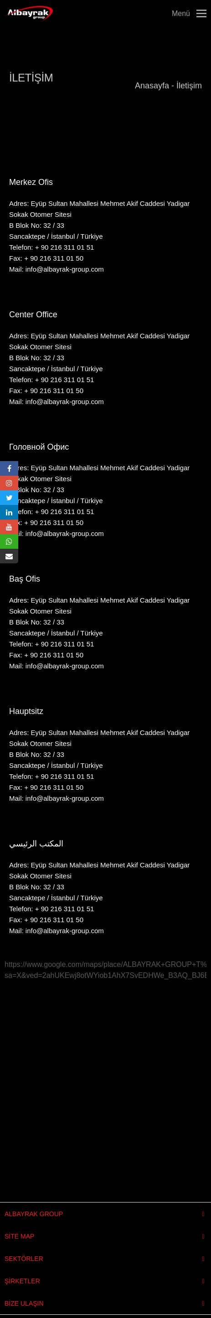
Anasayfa (152, 82)
